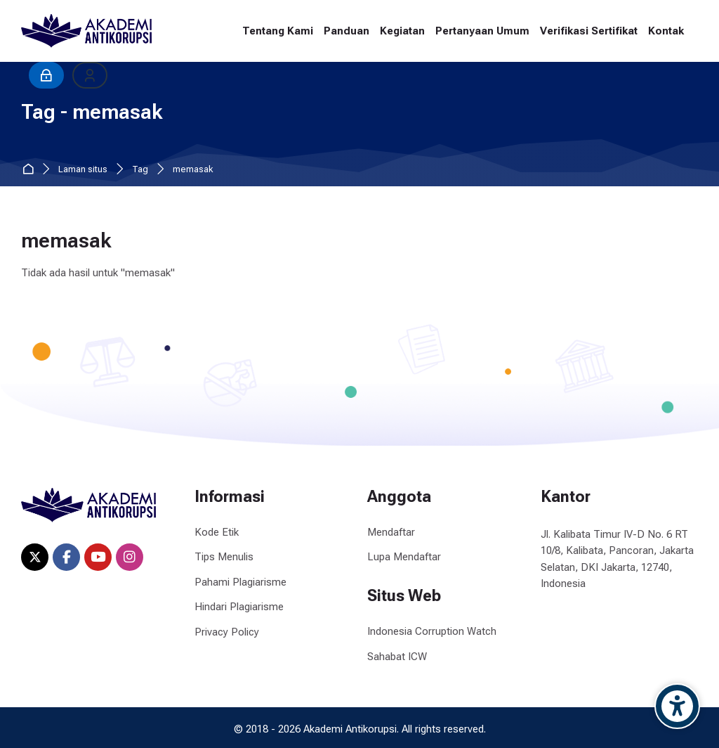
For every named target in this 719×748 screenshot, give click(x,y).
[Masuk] (46, 75)
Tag (140, 169)
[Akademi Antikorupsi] (86, 31)
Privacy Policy (226, 632)
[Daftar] (89, 75)
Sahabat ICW (397, 656)
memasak (193, 169)
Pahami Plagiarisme (240, 582)
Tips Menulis (223, 556)
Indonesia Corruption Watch (431, 631)
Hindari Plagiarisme (239, 606)
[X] (34, 557)
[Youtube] (98, 557)
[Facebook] (66, 557)
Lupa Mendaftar (404, 556)
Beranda (30, 169)
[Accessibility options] (677, 706)
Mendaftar (391, 532)
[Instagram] (129, 557)
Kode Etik (216, 532)
